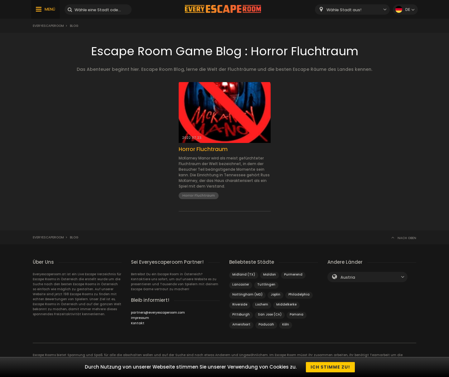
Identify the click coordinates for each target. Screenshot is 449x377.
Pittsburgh (241, 314)
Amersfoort (241, 324)
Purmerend (293, 274)
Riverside (239, 304)
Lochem (261, 304)
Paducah (266, 324)
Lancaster (240, 284)
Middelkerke (286, 304)
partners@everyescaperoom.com (158, 312)
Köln (285, 324)
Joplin (275, 294)
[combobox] (352, 9)
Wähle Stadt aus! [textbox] (343, 9)
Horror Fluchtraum (203, 149)
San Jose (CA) (270, 314)
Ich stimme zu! (330, 367)
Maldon (269, 274)
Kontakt (137, 323)
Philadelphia (299, 294)
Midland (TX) (243, 274)
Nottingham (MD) (247, 294)
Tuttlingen (266, 284)
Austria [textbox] (347, 277)
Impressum (140, 318)
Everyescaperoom (48, 25)
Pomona (296, 314)
